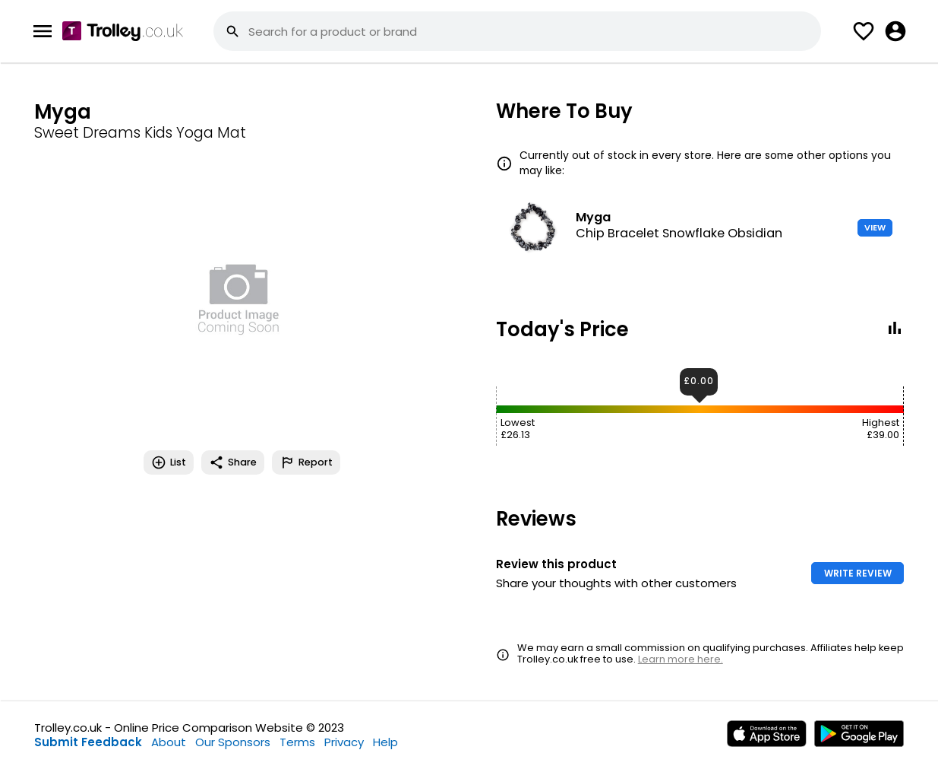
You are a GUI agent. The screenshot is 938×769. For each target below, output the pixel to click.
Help (385, 742)
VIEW (875, 227)
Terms (297, 742)
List (168, 462)
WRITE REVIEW (858, 573)
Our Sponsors (232, 742)
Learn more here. (680, 659)
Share (233, 462)
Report (306, 462)
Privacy (344, 742)
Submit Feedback (88, 742)
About (168, 742)
